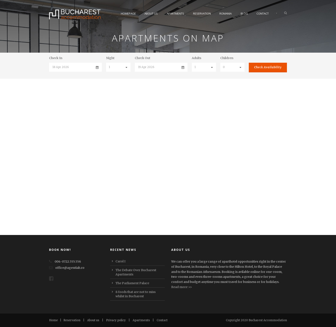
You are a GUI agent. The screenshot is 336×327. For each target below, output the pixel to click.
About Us (151, 13)
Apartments (175, 13)
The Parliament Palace (132, 283)
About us (93, 320)
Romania (225, 13)
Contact (262, 13)
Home (53, 320)
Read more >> (181, 287)
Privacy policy (116, 320)
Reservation (202, 13)
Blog (244, 13)
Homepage (128, 13)
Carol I (120, 261)
